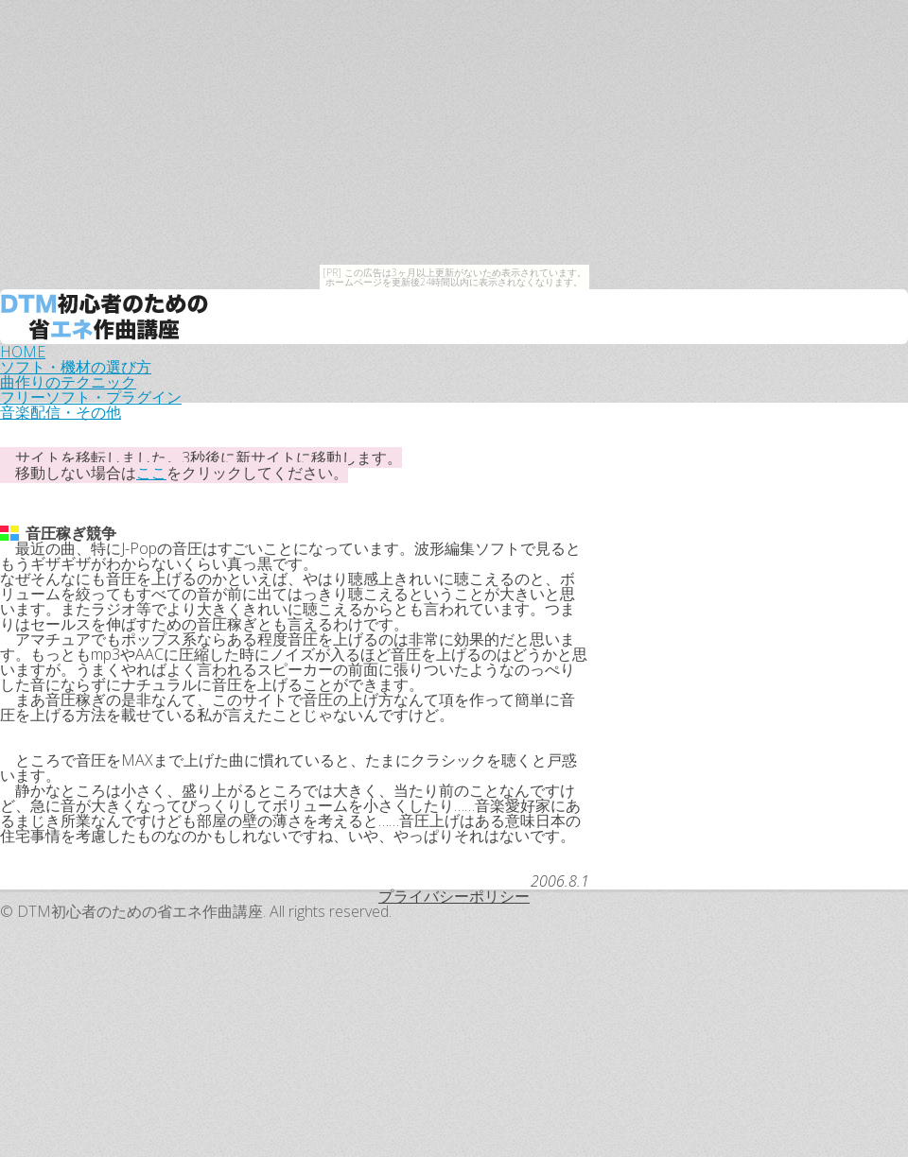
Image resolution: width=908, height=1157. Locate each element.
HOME (22, 351)
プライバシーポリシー (454, 896)
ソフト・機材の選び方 (75, 366)
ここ (151, 472)
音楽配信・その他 (60, 412)
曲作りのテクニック (68, 381)
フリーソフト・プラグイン (91, 397)
